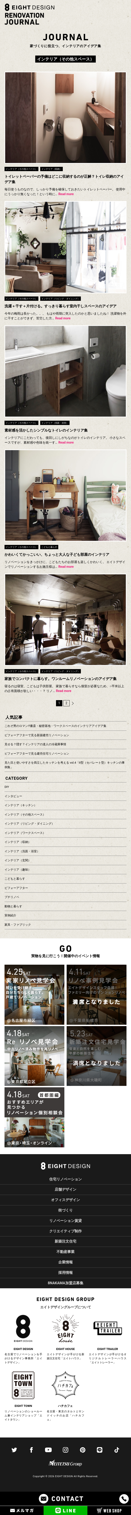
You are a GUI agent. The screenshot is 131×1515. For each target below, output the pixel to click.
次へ (72, 703)
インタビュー (13, 796)
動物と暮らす (13, 906)
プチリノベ (12, 897)
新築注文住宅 (65, 1241)
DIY (7, 787)
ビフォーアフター (16, 888)
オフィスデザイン (65, 1200)
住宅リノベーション (65, 1179)
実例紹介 (10, 915)
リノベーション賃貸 (65, 1221)
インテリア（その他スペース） (25, 814)
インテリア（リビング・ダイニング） (29, 823)
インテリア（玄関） (18, 860)
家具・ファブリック (18, 924)
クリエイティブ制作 (65, 1231)
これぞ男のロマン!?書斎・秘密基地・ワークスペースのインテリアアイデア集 (56, 726)
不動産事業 (65, 1252)
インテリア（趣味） (18, 869)
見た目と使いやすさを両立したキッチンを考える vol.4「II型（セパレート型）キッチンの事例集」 (65, 765)
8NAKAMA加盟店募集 (65, 1283)
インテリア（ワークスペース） (25, 833)
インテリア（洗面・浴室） (22, 851)
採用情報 (65, 1272)
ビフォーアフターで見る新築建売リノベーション (37, 735)
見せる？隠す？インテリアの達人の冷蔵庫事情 (35, 744)
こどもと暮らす (15, 878)
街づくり (65, 1210)
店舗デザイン (65, 1189)
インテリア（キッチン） (21, 805)
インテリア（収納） (18, 842)
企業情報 (65, 1262)
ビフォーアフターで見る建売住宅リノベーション (37, 753)
